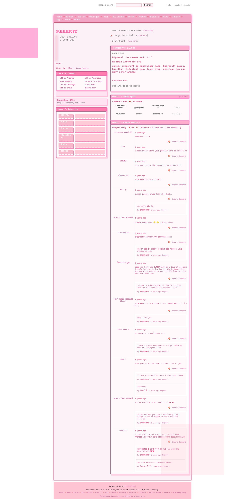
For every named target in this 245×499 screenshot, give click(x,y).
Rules (76, 490)
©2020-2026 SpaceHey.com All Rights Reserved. (122, 493)
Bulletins (118, 15)
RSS (106, 490)
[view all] (183, 94)
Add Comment (172, 125)
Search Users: (103, 3)
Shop (67, 18)
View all (159, 125)
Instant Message (66, 82)
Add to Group (65, 85)
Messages (94, 15)
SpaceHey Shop (179, 490)
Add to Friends (66, 75)
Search (151, 3)
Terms (113, 490)
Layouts (154, 15)
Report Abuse (155, 490)
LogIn (177, 4)
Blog (105, 15)
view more (142, 33)
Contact (142, 490)
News (69, 490)
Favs (165, 15)
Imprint (132, 490)
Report (164, 206)
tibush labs (130, 483)
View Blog (148, 27)
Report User (89, 85)
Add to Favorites (92, 75)
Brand (90, 490)
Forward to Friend (92, 79)
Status (167, 490)
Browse (69, 15)
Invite (176, 15)
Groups (142, 15)
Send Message (65, 79)
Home (59, 15)
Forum (131, 15)
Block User (89, 82)
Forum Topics (82, 65)
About (77, 18)
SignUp (187, 4)
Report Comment (177, 138)
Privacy (122, 490)
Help (169, 4)
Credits (98, 490)
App (59, 18)
